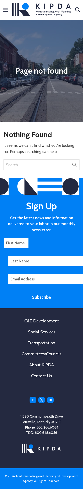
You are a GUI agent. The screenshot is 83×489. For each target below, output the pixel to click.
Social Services (41, 331)
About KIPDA (41, 364)
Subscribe (41, 297)
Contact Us (41, 375)
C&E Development (41, 321)
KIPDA (41, 9)
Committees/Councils (41, 353)
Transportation (41, 342)
